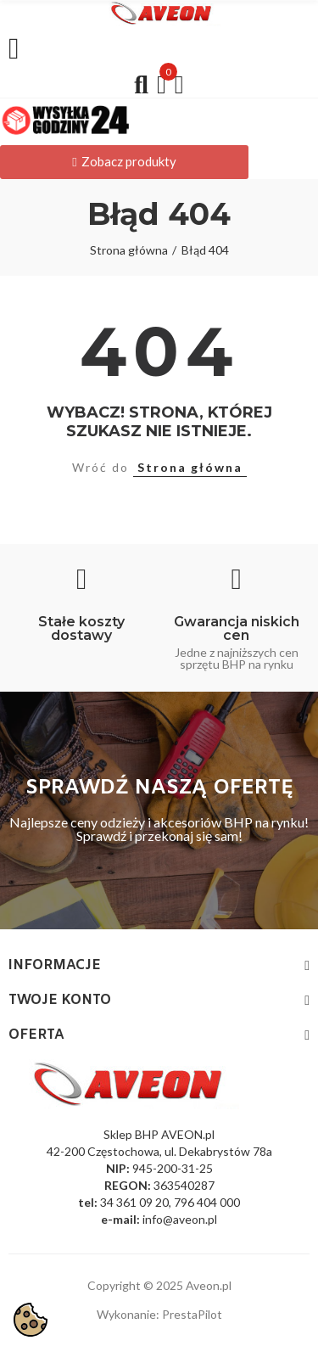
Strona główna (190, 467)
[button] (124, 162)
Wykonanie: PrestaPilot (159, 1314)
